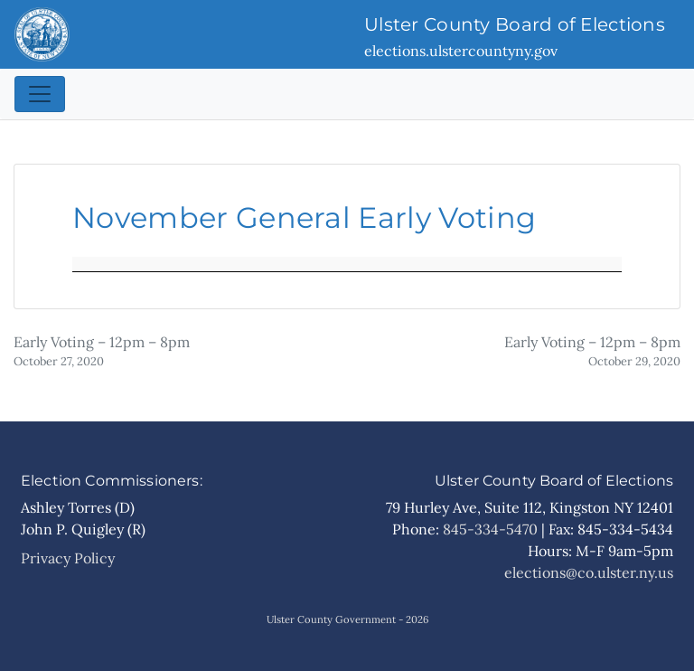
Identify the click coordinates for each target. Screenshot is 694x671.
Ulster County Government (331, 619)
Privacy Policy (68, 558)
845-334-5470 (490, 529)
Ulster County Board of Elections (514, 24)
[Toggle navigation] (39, 94)
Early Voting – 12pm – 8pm (102, 351)
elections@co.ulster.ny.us (588, 572)
